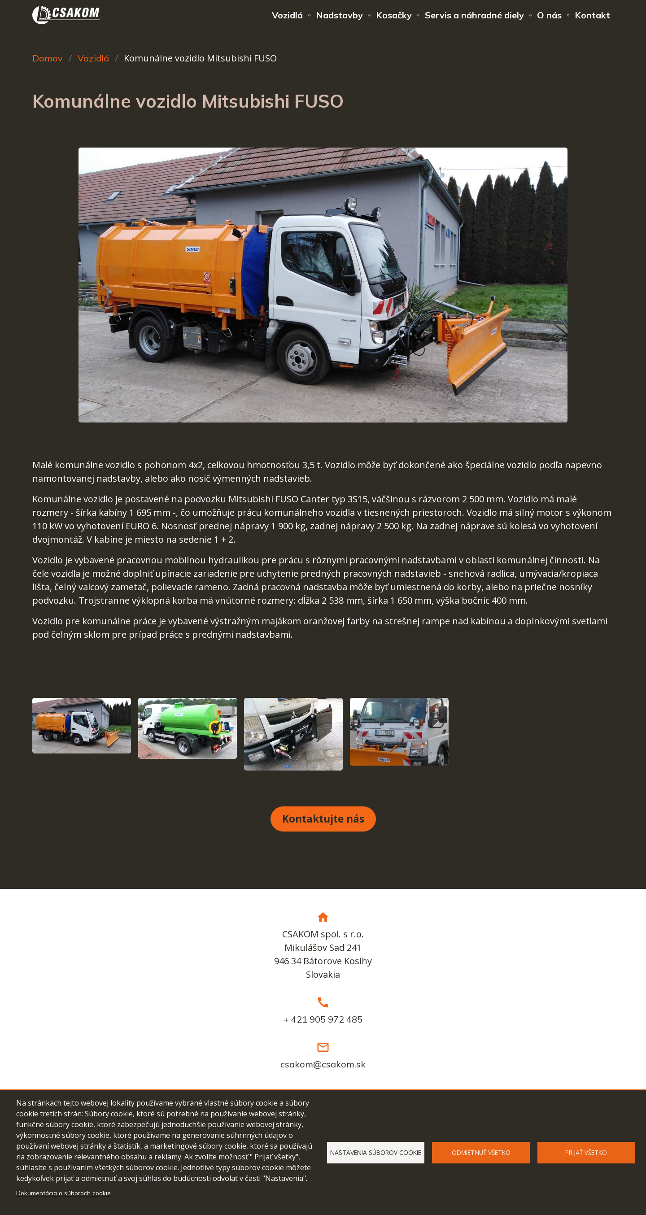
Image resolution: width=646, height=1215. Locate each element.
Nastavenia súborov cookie (375, 1152)
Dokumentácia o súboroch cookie (63, 1193)
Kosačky (394, 15)
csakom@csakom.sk (323, 1064)
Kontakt (592, 15)
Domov (47, 58)
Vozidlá (287, 15)
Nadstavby (339, 15)
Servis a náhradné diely (474, 15)
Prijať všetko (586, 1152)
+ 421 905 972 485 (323, 1019)
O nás (549, 15)
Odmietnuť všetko (481, 1152)
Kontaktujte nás (323, 819)
